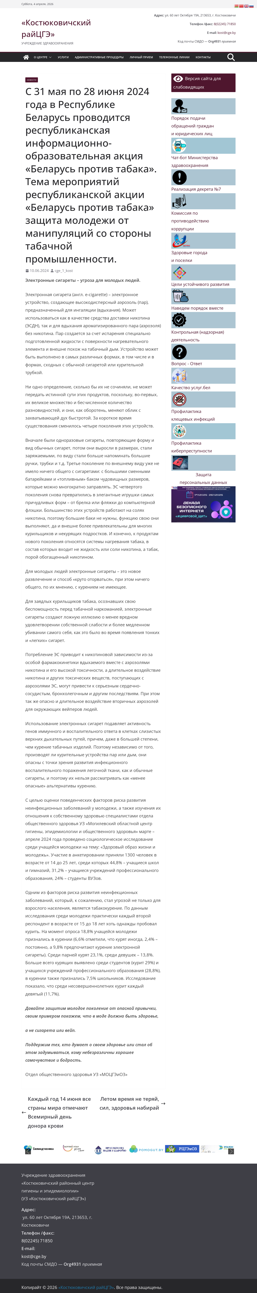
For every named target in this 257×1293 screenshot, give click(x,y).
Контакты (203, 57)
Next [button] (231, 1151)
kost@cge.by (227, 33)
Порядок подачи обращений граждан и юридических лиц (192, 126)
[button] (49, 57)
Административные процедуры (99, 57)
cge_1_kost (64, 270)
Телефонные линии (174, 57)
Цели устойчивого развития (200, 284)
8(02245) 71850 (225, 24)
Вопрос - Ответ (186, 364)
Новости (31, 80)
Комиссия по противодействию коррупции (190, 221)
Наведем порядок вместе (197, 308)
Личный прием (141, 57)
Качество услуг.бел (190, 388)
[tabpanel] (39, 1149)
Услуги (63, 57)
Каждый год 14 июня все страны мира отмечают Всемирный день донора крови (56, 1112)
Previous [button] (28, 1151)
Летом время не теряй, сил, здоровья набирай (133, 1103)
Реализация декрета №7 (196, 189)
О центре (40, 57)
